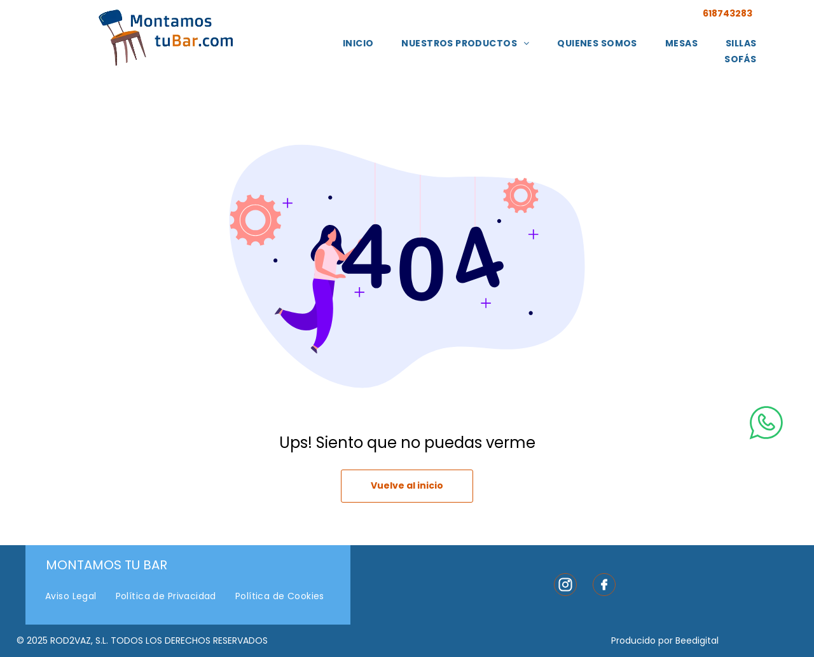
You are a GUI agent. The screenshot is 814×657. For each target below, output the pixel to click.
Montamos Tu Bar (106, 565)
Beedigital (697, 640)
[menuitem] (358, 43)
